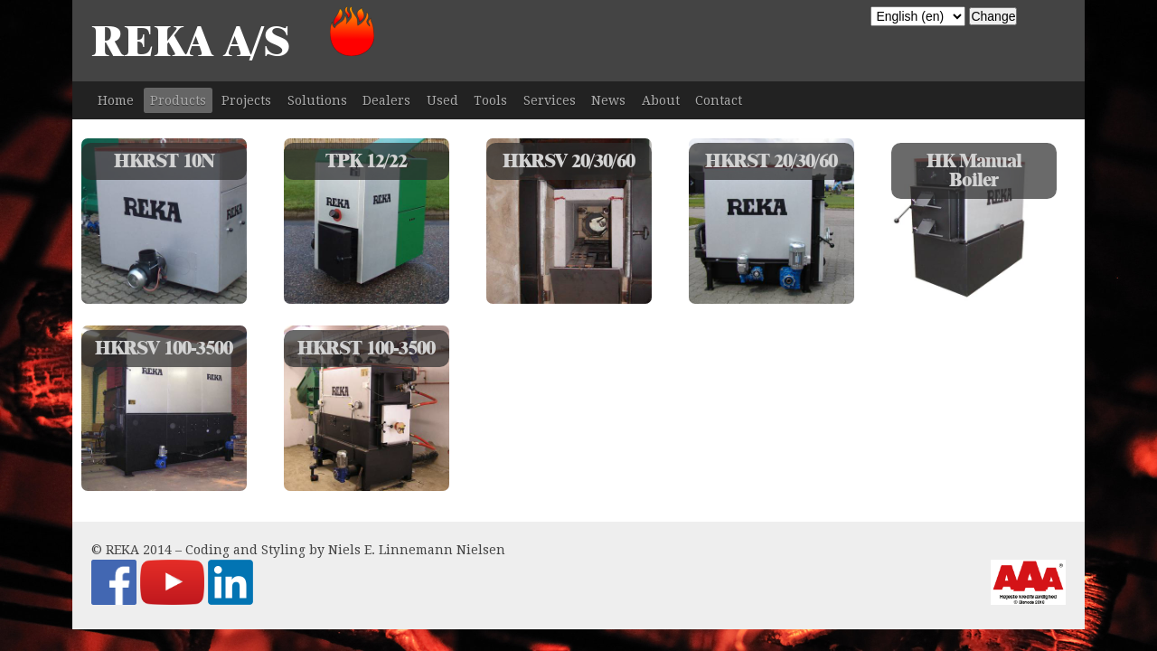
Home (116, 100)
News (608, 100)
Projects (246, 100)
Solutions (317, 100)
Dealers (386, 100)
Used (442, 100)
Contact (718, 100)
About (661, 100)
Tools (490, 100)
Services (549, 100)
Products (178, 100)
